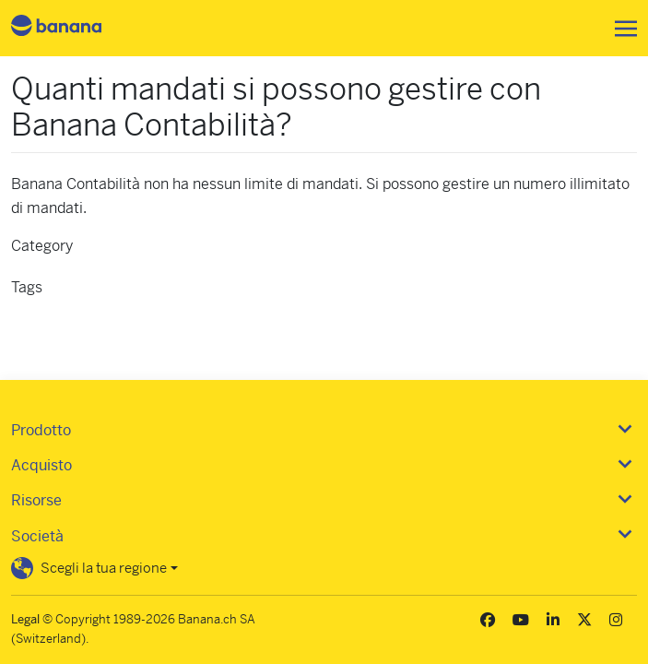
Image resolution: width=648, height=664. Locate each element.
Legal (25, 619)
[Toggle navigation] (620, 28)
